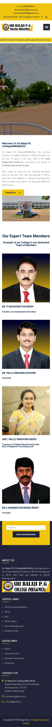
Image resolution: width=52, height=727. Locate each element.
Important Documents (14, 658)
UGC (6, 617)
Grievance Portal (10, 17)
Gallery (8, 649)
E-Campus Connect (28, 17)
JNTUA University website (16, 607)
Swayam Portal (11, 631)
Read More (11, 192)
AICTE (7, 612)
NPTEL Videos (11, 621)
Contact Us (9, 663)
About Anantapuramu (14, 626)
